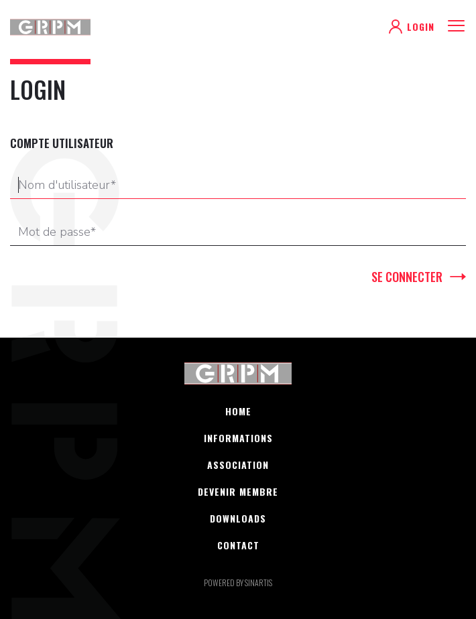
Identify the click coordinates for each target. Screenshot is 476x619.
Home (238, 411)
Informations (238, 438)
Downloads (238, 518)
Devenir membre (238, 491)
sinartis (258, 582)
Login (420, 26)
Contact (238, 545)
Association (238, 465)
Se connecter (406, 276)
